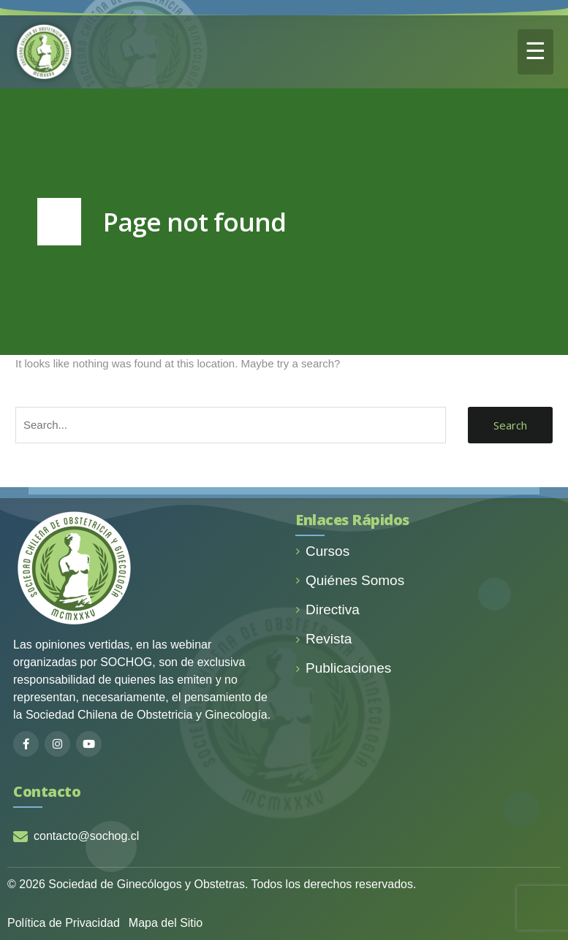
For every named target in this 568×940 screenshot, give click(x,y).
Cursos (322, 551)
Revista (323, 638)
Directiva (327, 609)
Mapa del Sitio (165, 923)
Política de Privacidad (63, 923)
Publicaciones (343, 668)
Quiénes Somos (349, 580)
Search (510, 425)
